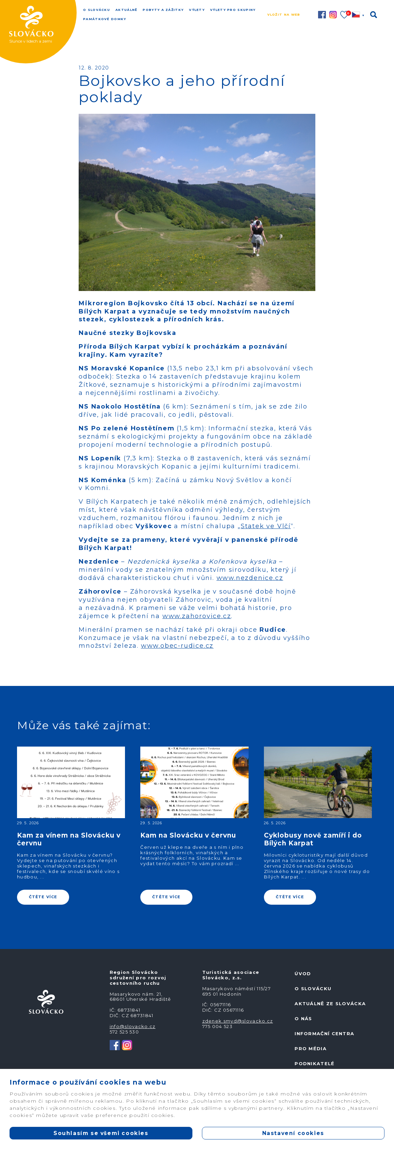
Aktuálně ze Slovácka (330, 1003)
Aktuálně (126, 10)
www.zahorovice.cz (196, 616)
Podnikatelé (314, 1063)
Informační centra (324, 1033)
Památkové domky (104, 19)
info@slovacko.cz (133, 1026)
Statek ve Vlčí (266, 526)
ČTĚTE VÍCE (43, 896)
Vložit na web (283, 14)
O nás (303, 1018)
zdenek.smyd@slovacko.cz (237, 1021)
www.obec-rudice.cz (177, 645)
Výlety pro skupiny (232, 10)
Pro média (311, 1048)
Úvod (303, 973)
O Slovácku (96, 10)
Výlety (197, 10)
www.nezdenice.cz (250, 578)
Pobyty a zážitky (163, 10)
